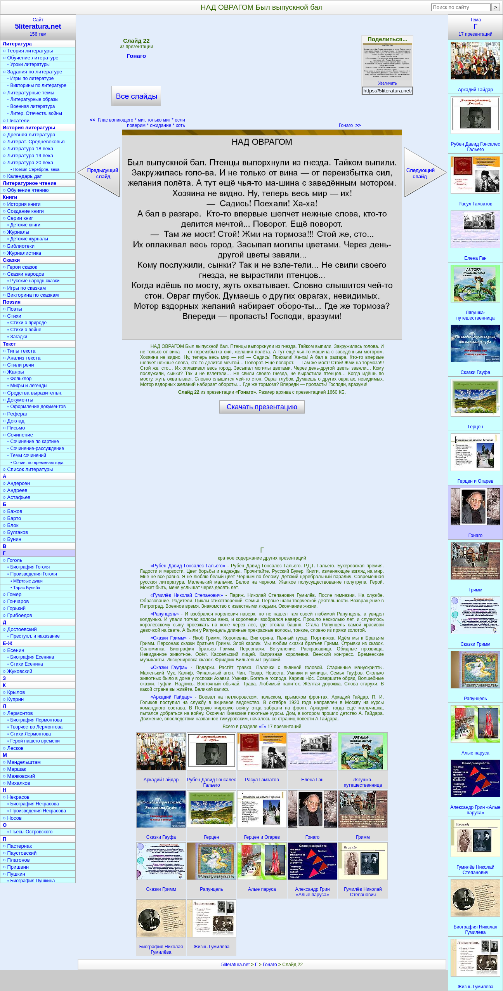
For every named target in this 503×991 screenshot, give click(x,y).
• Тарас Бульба (25, 587)
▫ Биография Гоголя (28, 567)
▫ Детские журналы (27, 239)
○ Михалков (16, 783)
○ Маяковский (19, 776)
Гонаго (136, 57)
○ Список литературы (28, 469)
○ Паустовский (19, 853)
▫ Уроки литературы (28, 64)
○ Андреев (15, 490)
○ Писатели (16, 120)
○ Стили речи (18, 365)
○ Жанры (13, 372)
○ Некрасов (16, 797)
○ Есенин (13, 650)
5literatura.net (235, 964)
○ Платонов (16, 860)
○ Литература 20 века (28, 162)
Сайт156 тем (38, 27)
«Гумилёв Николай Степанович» (187, 595)
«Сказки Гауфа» (169, 667)
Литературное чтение (29, 183)
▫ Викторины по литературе (36, 85)
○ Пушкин (14, 874)
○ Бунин (12, 539)
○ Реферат (15, 414)
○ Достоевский (20, 629)
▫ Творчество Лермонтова (34, 727)
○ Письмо (14, 428)
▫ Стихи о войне (24, 329)
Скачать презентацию (262, 407)
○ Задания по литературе (32, 72)
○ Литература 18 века (28, 148)
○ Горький (14, 608)
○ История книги (22, 204)
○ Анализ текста (21, 358)
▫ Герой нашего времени (33, 741)
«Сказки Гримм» (169, 638)
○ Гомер (12, 594)
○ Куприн (13, 699)
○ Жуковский (17, 671)
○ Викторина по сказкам (31, 295)
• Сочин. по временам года (37, 462)
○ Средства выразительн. (32, 393)
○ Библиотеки (19, 246)
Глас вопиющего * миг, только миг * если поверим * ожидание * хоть (137, 122)
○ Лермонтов (18, 713)
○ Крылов (14, 692)
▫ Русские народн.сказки (33, 280)
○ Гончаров (16, 601)
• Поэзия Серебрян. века (34, 169)
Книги (10, 197)
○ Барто (12, 518)
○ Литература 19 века (28, 155)
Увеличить (387, 81)
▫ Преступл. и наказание (33, 636)
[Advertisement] (262, 73)
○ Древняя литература (29, 134)
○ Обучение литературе (31, 58)
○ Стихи (12, 316)
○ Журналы (16, 232)
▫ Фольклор (19, 378)
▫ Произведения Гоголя (32, 574)
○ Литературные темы (28, 93)
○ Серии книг (18, 218)
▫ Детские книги (23, 225)
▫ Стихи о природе (27, 322)
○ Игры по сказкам (24, 288)
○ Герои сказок (20, 267)
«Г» (263, 726)
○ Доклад (13, 421)
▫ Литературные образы (33, 99)
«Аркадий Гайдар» (171, 697)
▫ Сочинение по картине (33, 441)
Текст (9, 344)
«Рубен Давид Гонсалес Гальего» (188, 566)
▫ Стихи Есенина (25, 664)
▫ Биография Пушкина (31, 880)
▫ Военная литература (31, 106)
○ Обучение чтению (26, 190)
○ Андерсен (16, 483)
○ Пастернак (17, 846)
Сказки (11, 260)
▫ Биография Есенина (30, 657)
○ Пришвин (16, 867)
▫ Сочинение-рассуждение (35, 448)
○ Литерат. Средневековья (34, 141)
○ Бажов (12, 511)
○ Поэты (12, 309)
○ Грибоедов (17, 615)
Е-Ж (7, 643)
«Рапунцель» (165, 614)
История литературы (29, 127)
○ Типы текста (19, 351)
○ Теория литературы (28, 51)
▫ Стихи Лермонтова (29, 734)
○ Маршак (14, 769)
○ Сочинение (18, 435)
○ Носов (12, 818)
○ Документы (18, 400)
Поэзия (12, 302)
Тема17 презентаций (475, 27)
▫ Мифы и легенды (27, 385)
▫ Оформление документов (36, 406)
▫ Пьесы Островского (29, 832)
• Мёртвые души (26, 581)
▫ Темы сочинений (26, 455)
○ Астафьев (16, 497)
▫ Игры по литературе (30, 78)
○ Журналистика (22, 253)
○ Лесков (13, 748)
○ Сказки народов (23, 274)
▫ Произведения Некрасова (36, 811)
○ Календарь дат (22, 176)
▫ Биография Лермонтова (34, 720)
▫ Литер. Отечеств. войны (34, 113)
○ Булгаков (15, 532)
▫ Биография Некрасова (33, 804)
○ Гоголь (13, 560)
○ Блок (11, 525)
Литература (17, 44)
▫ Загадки (17, 336)
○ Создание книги (23, 211)
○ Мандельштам (22, 762)
